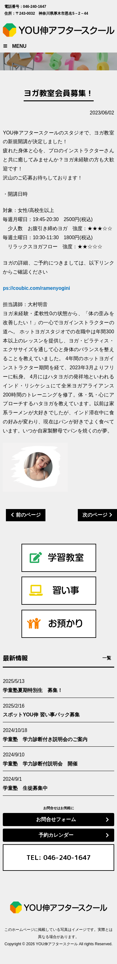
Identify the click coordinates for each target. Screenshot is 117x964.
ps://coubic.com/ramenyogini (36, 288)
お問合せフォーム (56, 819)
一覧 (106, 657)
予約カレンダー (56, 835)
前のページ (28, 514)
